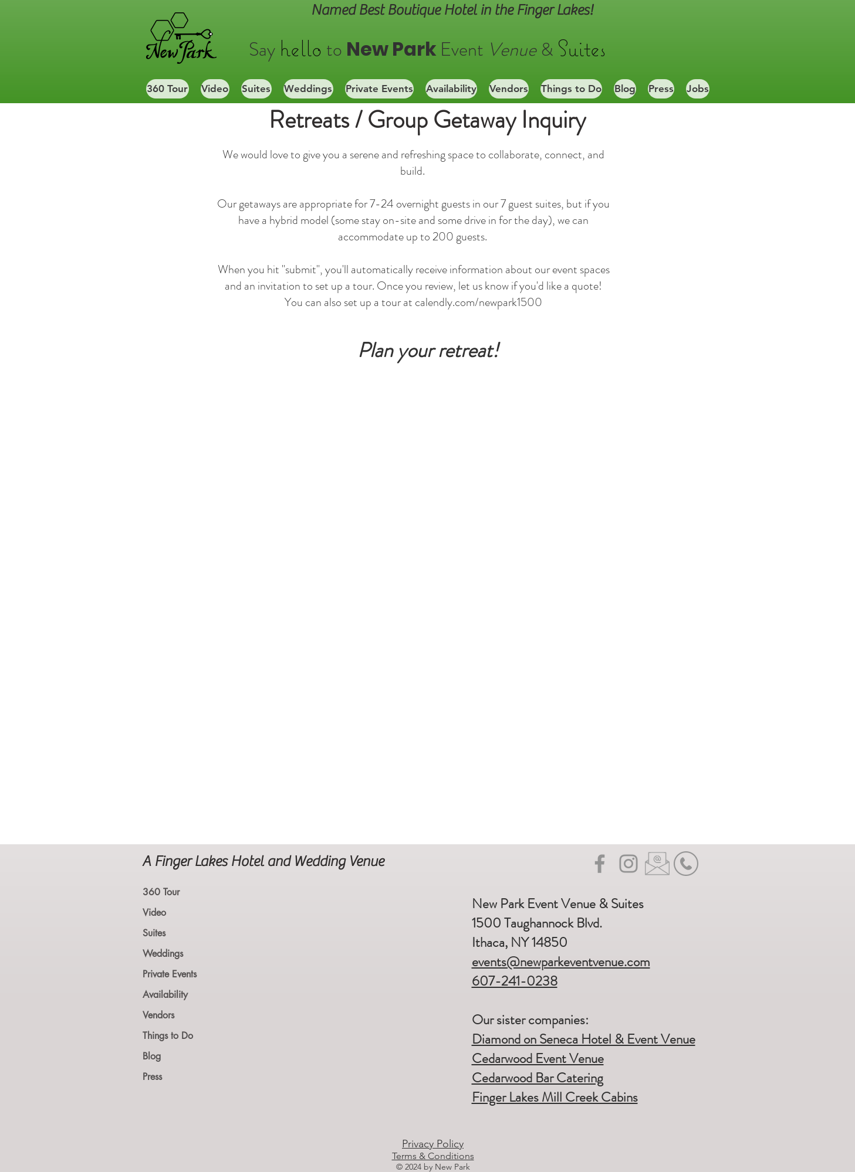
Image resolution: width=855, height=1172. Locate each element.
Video (154, 912)
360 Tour (161, 892)
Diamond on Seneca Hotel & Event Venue (583, 1039)
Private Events (170, 974)
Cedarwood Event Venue (538, 1058)
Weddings (163, 953)
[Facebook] (599, 863)
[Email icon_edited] (657, 863)
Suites (154, 933)
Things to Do (168, 1036)
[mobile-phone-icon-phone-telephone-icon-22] (686, 863)
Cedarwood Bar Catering (537, 1078)
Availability (165, 994)
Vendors (158, 1015)
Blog (152, 1056)
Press (152, 1077)
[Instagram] (628, 863)
